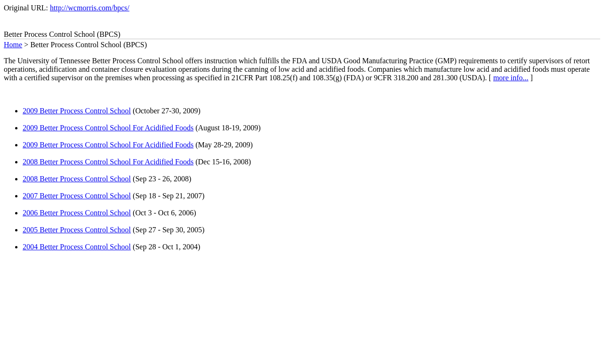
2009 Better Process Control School (77, 111)
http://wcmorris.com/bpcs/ (89, 8)
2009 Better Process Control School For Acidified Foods (108, 128)
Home (13, 45)
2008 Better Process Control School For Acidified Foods (108, 162)
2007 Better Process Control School (77, 196)
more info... (510, 78)
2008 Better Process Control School (77, 179)
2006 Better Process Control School (77, 213)
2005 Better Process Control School (77, 230)
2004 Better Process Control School (77, 247)
